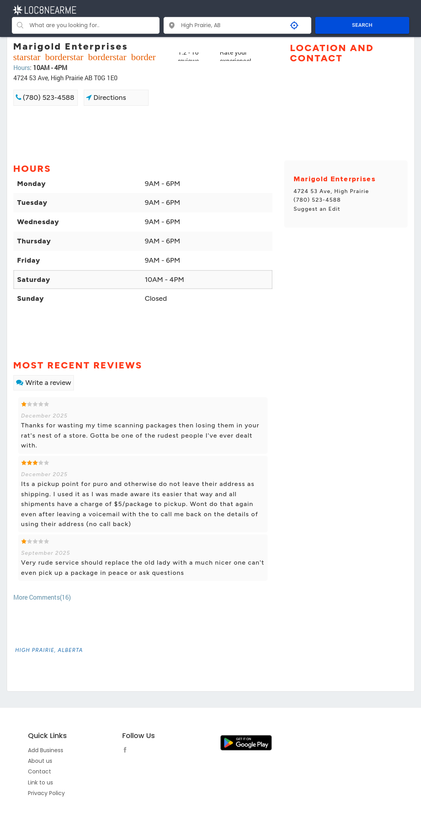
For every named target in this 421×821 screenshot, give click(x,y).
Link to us (40, 782)
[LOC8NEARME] (44, 9)
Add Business (45, 750)
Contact (39, 771)
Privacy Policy (46, 793)
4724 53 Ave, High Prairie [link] (331, 191)
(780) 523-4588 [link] (45, 97)
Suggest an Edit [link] (317, 209)
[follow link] (127, 751)
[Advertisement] (142, 133)
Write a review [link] (43, 382)
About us (40, 761)
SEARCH (362, 25)
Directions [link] (106, 97)
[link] (49, 650)
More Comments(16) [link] (42, 597)
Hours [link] (21, 67)
